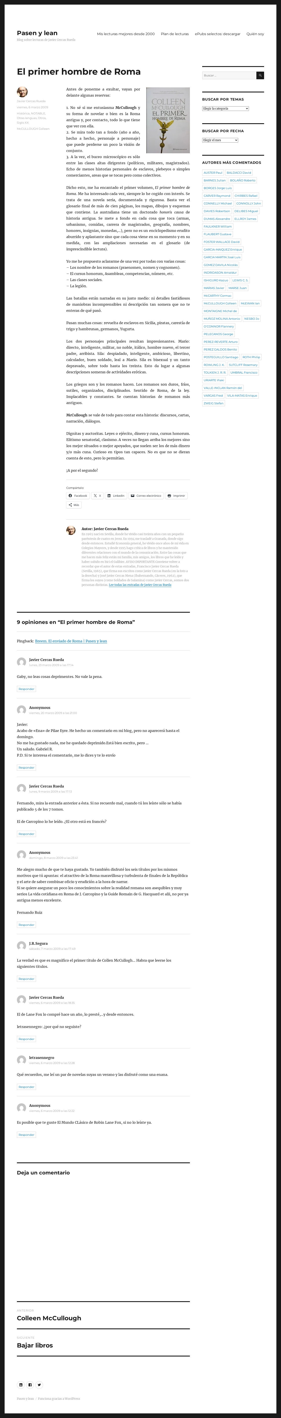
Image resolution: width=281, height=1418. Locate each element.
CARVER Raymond (217, 195)
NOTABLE (38, 113)
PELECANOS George (218, 334)
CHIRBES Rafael (246, 195)
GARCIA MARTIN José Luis (222, 257)
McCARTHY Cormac (217, 295)
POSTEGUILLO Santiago (221, 357)
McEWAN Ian (250, 303)
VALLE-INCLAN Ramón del (223, 388)
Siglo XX (23, 122)
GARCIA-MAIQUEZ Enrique (223, 249)
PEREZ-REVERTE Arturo (221, 341)
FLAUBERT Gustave (217, 234)
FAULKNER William (218, 226)
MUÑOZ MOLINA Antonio (222, 318)
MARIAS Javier (214, 288)
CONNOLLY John (248, 203)
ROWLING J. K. (214, 365)
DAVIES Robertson (217, 211)
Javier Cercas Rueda (31, 101)
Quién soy (255, 34)
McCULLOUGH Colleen (33, 128)
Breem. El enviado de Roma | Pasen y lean (71, 641)
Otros (42, 118)
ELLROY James (245, 218)
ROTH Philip (251, 357)
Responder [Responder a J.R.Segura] (26, 979)
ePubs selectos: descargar (217, 34)
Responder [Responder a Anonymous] (26, 767)
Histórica (23, 113)
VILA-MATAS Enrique (242, 395)
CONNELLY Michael (218, 203)
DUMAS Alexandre (217, 218)
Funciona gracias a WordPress (59, 1399)
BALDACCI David (239, 172)
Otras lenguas (27, 118)
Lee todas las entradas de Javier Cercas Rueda (140, 585)
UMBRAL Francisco (244, 372)
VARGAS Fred (213, 395)
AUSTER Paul (213, 172)
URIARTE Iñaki (214, 380)
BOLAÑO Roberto (242, 180)
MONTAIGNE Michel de (220, 311)
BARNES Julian (215, 180)
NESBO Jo (251, 318)
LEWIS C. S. (240, 280)
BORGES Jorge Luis (218, 188)
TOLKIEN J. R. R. (215, 372)
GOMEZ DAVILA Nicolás (221, 265)
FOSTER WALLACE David (222, 242)
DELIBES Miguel (246, 211)
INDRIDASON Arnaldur (220, 272)
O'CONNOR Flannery (219, 326)
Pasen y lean (37, 33)
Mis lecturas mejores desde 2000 (126, 34)
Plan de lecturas (175, 34)
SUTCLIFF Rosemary (243, 365)
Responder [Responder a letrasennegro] (26, 1087)
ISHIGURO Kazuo (216, 280)
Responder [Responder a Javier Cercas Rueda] (26, 689)
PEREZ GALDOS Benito (220, 349)
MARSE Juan (238, 288)
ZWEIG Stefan (213, 403)
